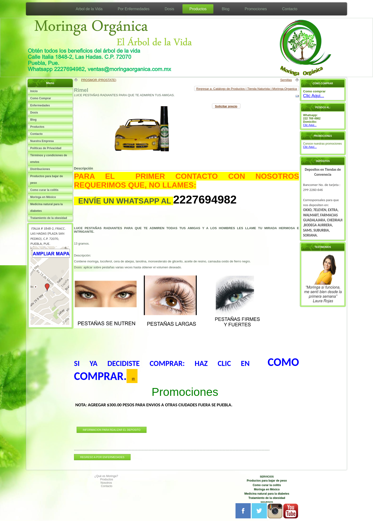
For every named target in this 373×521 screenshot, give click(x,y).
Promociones (256, 9)
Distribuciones (40, 169)
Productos (197, 9)
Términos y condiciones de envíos (48, 159)
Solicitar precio (226, 106)
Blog (225, 9)
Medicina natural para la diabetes (46, 208)
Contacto (289, 9)
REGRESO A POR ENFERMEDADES (102, 457)
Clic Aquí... (310, 147)
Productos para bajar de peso (46, 180)
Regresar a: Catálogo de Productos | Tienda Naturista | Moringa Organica (246, 88)
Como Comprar (40, 98)
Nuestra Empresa (42, 141)
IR (133, 379)
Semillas (286, 80)
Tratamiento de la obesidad (48, 218)
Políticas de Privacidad (45, 148)
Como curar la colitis (44, 190)
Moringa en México (43, 197)
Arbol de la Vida (89, 9)
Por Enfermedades (133, 9)
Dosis (169, 9)
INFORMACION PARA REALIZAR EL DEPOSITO (111, 429)
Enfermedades (40, 105)
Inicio (34, 91)
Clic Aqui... (313, 95)
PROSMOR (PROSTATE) (98, 80)
